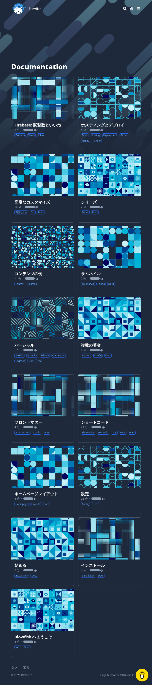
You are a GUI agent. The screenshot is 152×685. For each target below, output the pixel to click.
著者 (26, 667)
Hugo (103, 675)
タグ (14, 667)
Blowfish (34, 9)
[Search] (125, 8)
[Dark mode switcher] (131, 8)
